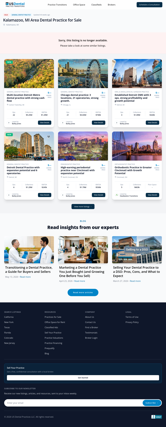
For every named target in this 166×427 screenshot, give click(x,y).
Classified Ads (51, 327)
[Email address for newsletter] (83, 403)
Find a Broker (91, 327)
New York (8, 322)
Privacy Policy (132, 322)
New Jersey (9, 343)
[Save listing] (49, 64)
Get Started (83, 377)
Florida (7, 332)
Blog (47, 353)
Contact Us (90, 322)
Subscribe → (152, 403)
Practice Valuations (54, 337)
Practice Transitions (57, 4)
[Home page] (15, 4)
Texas (7, 327)
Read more (25, 276)
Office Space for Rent (55, 322)
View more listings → (83, 206)
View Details (44, 122)
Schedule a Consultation (149, 4)
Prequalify (49, 348)
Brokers (111, 4)
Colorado (8, 337)
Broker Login (91, 337)
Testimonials (91, 332)
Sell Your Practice (53, 332)
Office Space (79, 4)
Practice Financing (53, 343)
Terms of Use (132, 317)
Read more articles (83, 292)
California (8, 317)
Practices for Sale (53, 317)
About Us (89, 317)
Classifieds (96, 4)
